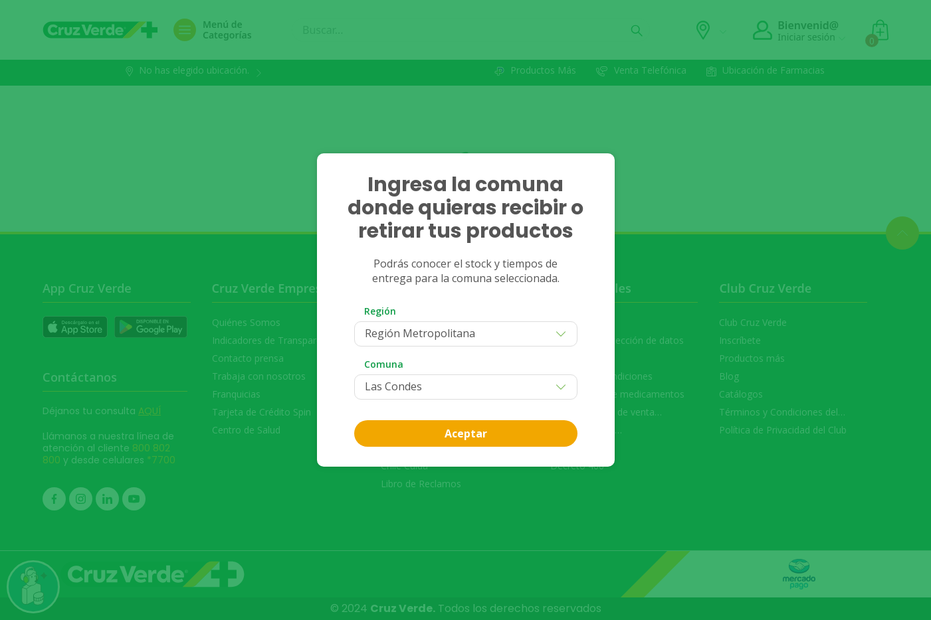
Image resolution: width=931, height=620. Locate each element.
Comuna (383, 364)
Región (380, 311)
